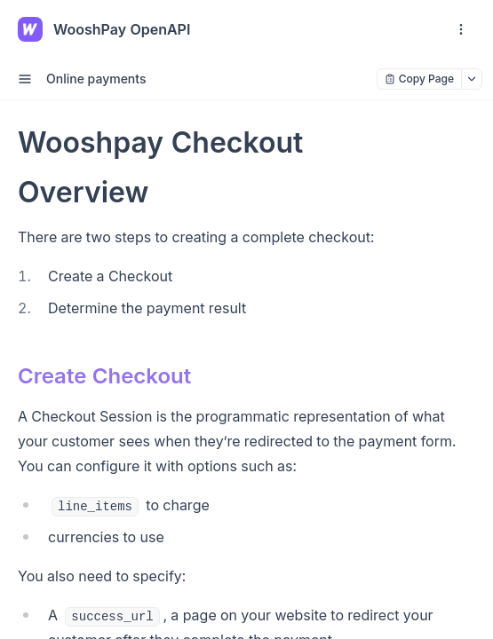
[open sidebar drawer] (25, 79)
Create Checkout (104, 376)
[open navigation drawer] (461, 29)
